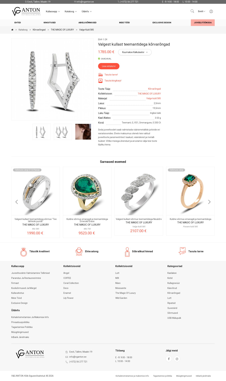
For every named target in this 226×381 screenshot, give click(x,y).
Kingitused (50, 22)
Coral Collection (71, 283)
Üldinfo (87, 11)
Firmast (15, 283)
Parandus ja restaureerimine (26, 278)
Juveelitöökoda (203, 22)
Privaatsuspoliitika (20, 322)
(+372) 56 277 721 (128, 1)
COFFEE (67, 278)
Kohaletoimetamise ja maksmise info (30, 317)
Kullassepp (53, 11)
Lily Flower (68, 298)
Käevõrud (172, 288)
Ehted (17, 22)
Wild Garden (121, 298)
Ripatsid (171, 303)
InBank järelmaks (20, 337)
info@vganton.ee (84, 1)
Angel (66, 273)
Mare (118, 283)
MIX (117, 278)
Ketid (169, 278)
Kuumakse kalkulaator (135, 52)
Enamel (67, 293)
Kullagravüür (173, 283)
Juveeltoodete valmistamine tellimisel (30, 273)
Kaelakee (172, 273)
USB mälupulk (174, 318)
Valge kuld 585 (86, 29)
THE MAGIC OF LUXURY (62, 29)
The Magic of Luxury (125, 293)
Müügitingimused (20, 332)
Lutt (117, 273)
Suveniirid (172, 308)
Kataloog (71, 11)
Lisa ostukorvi (109, 66)
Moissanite (120, 288)
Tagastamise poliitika (21, 327)
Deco (65, 288)
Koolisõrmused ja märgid (23, 288)
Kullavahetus (17, 293)
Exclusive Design (162, 22)
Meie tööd (124, 22)
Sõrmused (172, 313)
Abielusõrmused (87, 22)
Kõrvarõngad (39, 29)
